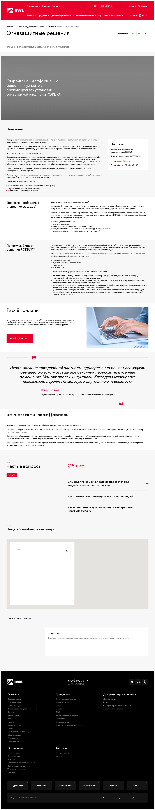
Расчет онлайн (50, 47)
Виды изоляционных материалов (69, 725)
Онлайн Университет (112, 15)
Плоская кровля (14, 699)
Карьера (98, 15)
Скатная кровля (14, 702)
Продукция (42, 15)
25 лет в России (14, 753)
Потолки (11, 712)
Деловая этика (13, 756)
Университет (65, 786)
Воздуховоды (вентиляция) (19, 731)
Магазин (41, 786)
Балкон (10, 722)
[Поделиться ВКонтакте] (139, 33)
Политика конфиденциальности (115, 798)
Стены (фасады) (14, 705)
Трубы (10, 728)
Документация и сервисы (61, 15)
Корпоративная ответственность (21, 762)
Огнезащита (12, 738)
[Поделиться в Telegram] (132, 33)
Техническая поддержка (113, 709)
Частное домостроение (65, 699)
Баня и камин (13, 715)
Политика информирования (19, 766)
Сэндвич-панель (62, 722)
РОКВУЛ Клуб (89, 786)
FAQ (60, 47)
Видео (106, 702)
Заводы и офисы (62, 753)
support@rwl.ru (123, 161)
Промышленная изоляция (66, 715)
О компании (32, 6)
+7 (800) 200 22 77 (76, 680)
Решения (30, 15)
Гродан (137, 786)
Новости (46, 6)
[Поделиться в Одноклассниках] (145, 33)
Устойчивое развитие (85, 15)
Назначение (12, 47)
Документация (109, 699)
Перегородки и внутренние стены (22, 709)
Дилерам (18, 786)
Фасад (58, 705)
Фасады (22, 47)
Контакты (56, 6)
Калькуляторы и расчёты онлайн (117, 705)
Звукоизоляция (14, 725)
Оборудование (14, 735)
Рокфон (113, 786)
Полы (9, 718)
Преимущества (34, 47)
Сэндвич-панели (14, 741)
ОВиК (57, 712)
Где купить (60, 756)
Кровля (58, 709)
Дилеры (66, 47)
